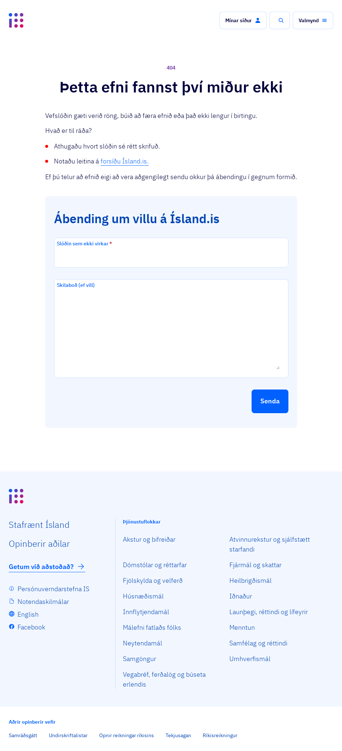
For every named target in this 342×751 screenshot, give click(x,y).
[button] (243, 20)
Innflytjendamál (146, 612)
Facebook (31, 627)
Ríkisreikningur (220, 735)
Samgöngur (139, 659)
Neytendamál (142, 643)
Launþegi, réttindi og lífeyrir (268, 612)
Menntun (242, 627)
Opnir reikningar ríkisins (126, 735)
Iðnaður (240, 596)
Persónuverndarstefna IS (53, 589)
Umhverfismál (250, 659)
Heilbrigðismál (250, 580)
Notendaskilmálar (43, 601)
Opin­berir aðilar (39, 543)
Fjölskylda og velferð (153, 580)
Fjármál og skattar (255, 565)
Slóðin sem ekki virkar (84, 243)
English (28, 614)
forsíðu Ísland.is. (125, 161)
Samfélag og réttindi (258, 643)
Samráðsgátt (23, 735)
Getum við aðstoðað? (47, 566)
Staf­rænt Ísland (39, 524)
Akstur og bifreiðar (149, 539)
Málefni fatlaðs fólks (152, 627)
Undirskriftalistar (68, 735)
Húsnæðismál (143, 596)
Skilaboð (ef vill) (76, 285)
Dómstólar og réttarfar (155, 565)
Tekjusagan (178, 735)
